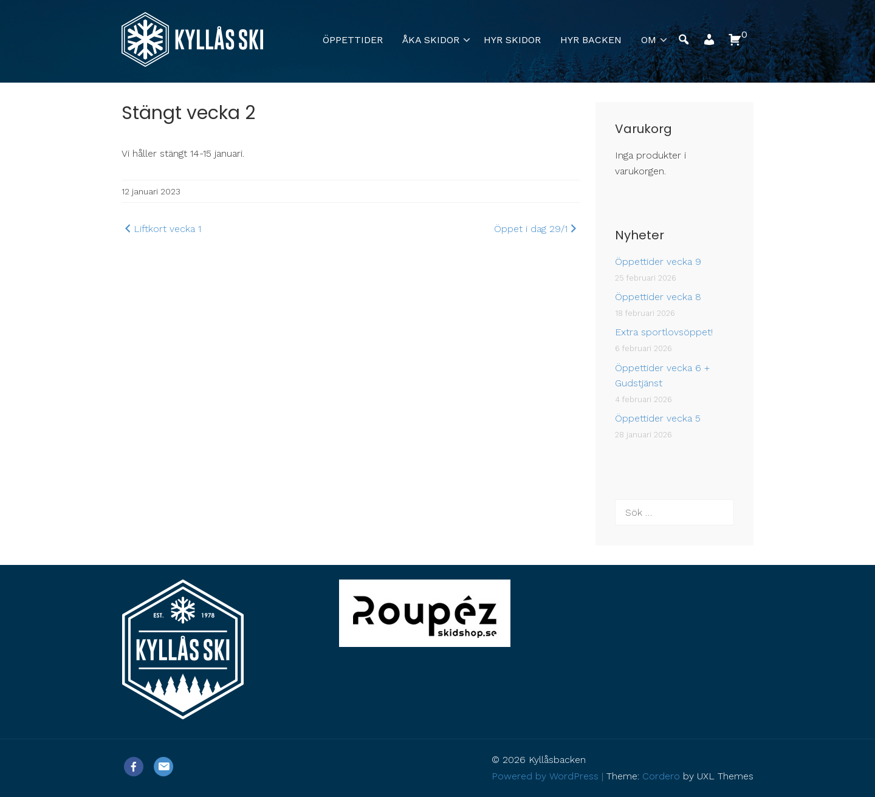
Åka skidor (430, 40)
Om (648, 40)
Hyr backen (591, 40)
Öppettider (353, 40)
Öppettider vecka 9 (658, 261)
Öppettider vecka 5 (658, 418)
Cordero (661, 776)
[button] (709, 43)
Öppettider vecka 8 (658, 297)
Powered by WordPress (545, 776)
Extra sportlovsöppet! (664, 332)
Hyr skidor (512, 40)
